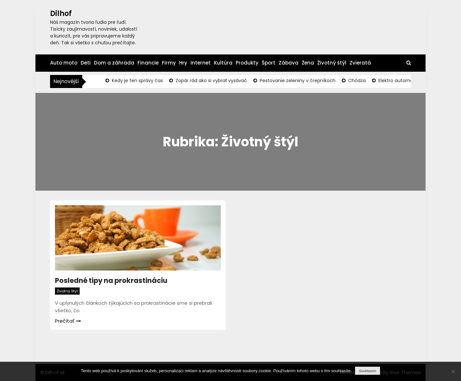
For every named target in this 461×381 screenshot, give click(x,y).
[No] (453, 371)
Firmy (169, 62)
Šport (268, 62)
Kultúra (223, 62)
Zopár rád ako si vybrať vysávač (210, 80)
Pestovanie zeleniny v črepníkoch (297, 80)
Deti (86, 62)
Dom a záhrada (114, 62)
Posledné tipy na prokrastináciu (111, 280)
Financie (148, 62)
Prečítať (68, 320)
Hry (183, 62)
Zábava (288, 62)
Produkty (247, 62)
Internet (201, 62)
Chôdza (356, 80)
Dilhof (61, 13)
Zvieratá (360, 62)
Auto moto (63, 62)
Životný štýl (331, 62)
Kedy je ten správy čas (137, 80)
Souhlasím (367, 371)
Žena (308, 62)
